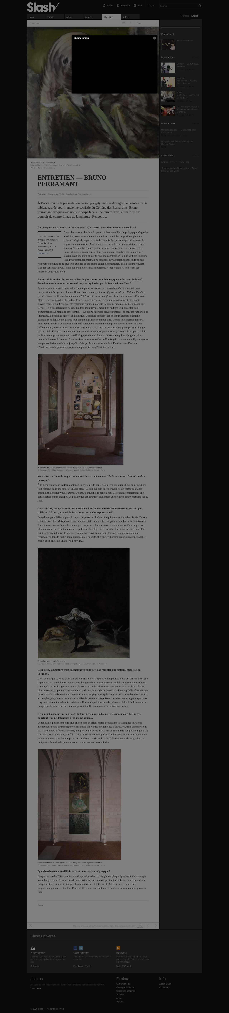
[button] (154, 38)
